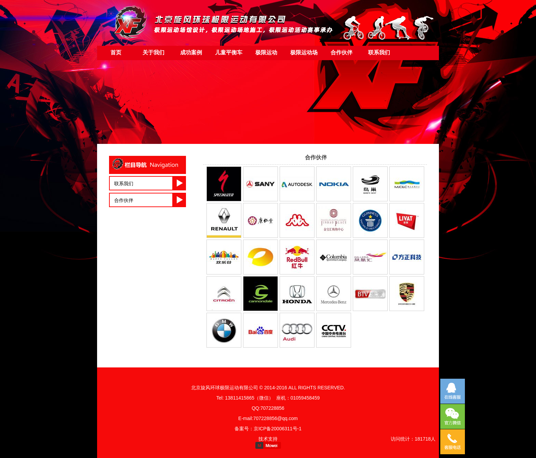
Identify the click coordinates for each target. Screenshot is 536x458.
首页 (115, 52)
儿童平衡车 (228, 52)
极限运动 (266, 52)
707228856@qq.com (275, 418)
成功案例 (191, 52)
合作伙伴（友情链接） (341, 55)
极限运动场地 (304, 55)
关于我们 (153, 52)
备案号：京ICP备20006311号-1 (268, 428)
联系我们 (379, 52)
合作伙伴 (123, 200)
